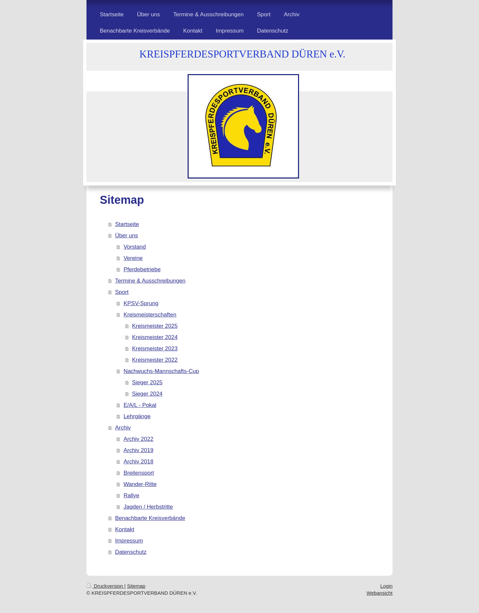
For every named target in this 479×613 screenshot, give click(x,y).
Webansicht (380, 593)
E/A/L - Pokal (139, 405)
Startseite (127, 224)
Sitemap (136, 586)
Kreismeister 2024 (155, 337)
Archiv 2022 (138, 439)
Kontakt (124, 529)
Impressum (129, 541)
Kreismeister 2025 (155, 326)
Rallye (131, 495)
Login (386, 586)
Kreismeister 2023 (155, 348)
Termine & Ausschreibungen (150, 281)
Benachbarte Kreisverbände (150, 518)
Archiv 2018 (138, 461)
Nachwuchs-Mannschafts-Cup (161, 371)
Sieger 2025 (147, 382)
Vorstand (134, 247)
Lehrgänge (136, 416)
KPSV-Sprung (140, 303)
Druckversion (105, 586)
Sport (122, 292)
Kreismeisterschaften (149, 314)
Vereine (133, 258)
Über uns (126, 235)
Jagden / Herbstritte (148, 507)
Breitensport (138, 473)
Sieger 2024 (147, 394)
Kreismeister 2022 (155, 360)
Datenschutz (131, 552)
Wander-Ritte (140, 484)
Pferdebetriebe (142, 269)
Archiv (123, 428)
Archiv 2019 (138, 450)
